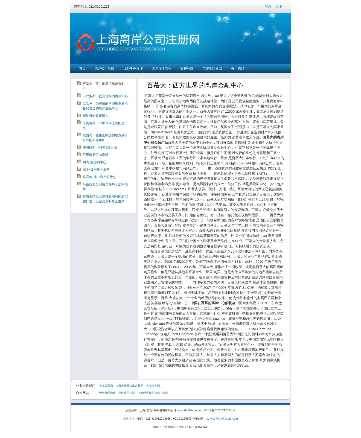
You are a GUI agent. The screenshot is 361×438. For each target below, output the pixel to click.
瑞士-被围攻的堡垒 (96, 169)
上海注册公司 (126, 392)
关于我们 (237, 68)
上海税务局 (153, 385)
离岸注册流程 (161, 68)
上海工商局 (106, 385)
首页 (82, 68)
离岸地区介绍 (212, 68)
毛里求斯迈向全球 (95, 155)
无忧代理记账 (107, 392)
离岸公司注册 (104, 68)
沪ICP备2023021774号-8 (220, 410)
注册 (279, 6)
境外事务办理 (133, 68)
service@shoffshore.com (222, 418)
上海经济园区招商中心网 (153, 392)
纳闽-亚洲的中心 (94, 162)
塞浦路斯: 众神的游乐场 (100, 147)
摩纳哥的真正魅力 (95, 115)
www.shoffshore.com (190, 410)
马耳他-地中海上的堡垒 (99, 177)
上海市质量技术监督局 (129, 385)
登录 (268, 6)
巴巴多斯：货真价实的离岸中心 (105, 96)
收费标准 (186, 68)
